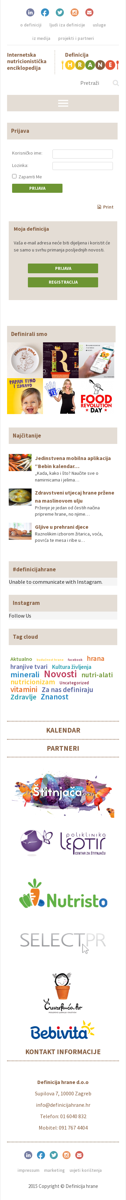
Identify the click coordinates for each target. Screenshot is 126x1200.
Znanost (55, 696)
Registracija (63, 282)
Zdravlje (23, 696)
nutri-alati (97, 675)
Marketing (54, 1170)
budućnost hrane (50, 660)
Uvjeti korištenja (86, 1170)
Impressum (28, 1170)
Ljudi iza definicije (67, 25)
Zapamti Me (27, 177)
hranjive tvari (29, 667)
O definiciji (31, 25)
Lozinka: (20, 165)
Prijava (63, 268)
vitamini (23, 689)
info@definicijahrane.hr (63, 1104)
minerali (25, 674)
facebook (75, 660)
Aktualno (21, 658)
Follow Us (20, 615)
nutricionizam (32, 681)
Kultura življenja (71, 667)
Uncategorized (74, 682)
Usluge (99, 25)
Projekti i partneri (76, 38)
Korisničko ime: (27, 153)
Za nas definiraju (67, 689)
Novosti (60, 673)
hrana (95, 658)
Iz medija (41, 38)
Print (105, 207)
